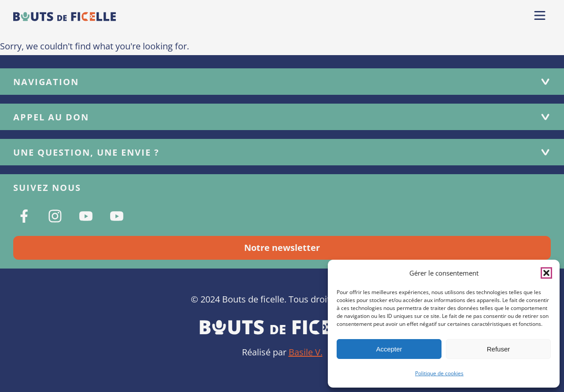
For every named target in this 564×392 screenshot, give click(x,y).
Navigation (282, 82)
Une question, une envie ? (282, 152)
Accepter (389, 349)
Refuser (498, 349)
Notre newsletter (282, 248)
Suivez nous (47, 188)
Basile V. (306, 352)
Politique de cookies (439, 373)
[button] (546, 273)
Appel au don (282, 117)
